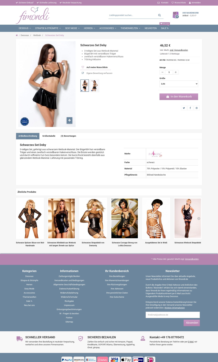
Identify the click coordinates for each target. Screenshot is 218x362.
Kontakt (164, 2)
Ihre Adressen (117, 288)
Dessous (25, 35)
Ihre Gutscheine (117, 297)
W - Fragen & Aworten (69, 313)
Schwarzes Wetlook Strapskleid (187, 243)
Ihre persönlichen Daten (117, 293)
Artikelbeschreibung (27, 136)
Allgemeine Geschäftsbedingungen (69, 284)
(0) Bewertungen (68, 136)
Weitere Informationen (174, 308)
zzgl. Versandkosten (179, 50)
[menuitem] (29, 277)
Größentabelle (48, 136)
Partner (69, 317)
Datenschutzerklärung (69, 288)
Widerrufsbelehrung (69, 293)
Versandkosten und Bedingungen (69, 280)
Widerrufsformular (69, 297)
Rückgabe (69, 301)
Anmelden (196, 2)
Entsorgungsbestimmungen (69, 309)
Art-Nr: (163, 60)
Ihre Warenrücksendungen (117, 280)
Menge (163, 67)
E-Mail (190, 341)
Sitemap (69, 322)
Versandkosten (192, 259)
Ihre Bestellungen (117, 276)
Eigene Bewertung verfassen (99, 73)
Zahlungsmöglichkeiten (69, 276)
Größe (163, 78)
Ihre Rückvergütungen (117, 284)
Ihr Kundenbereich (117, 271)
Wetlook (37, 35)
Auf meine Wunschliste (97, 67)
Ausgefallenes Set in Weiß (156, 243)
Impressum (69, 305)
